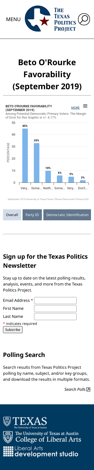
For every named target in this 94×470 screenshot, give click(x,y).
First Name (13, 308)
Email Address (18, 300)
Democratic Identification (67, 214)
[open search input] (84, 19)
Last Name (13, 316)
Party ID (32, 214)
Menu (13, 19)
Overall (12, 214)
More (75, 108)
